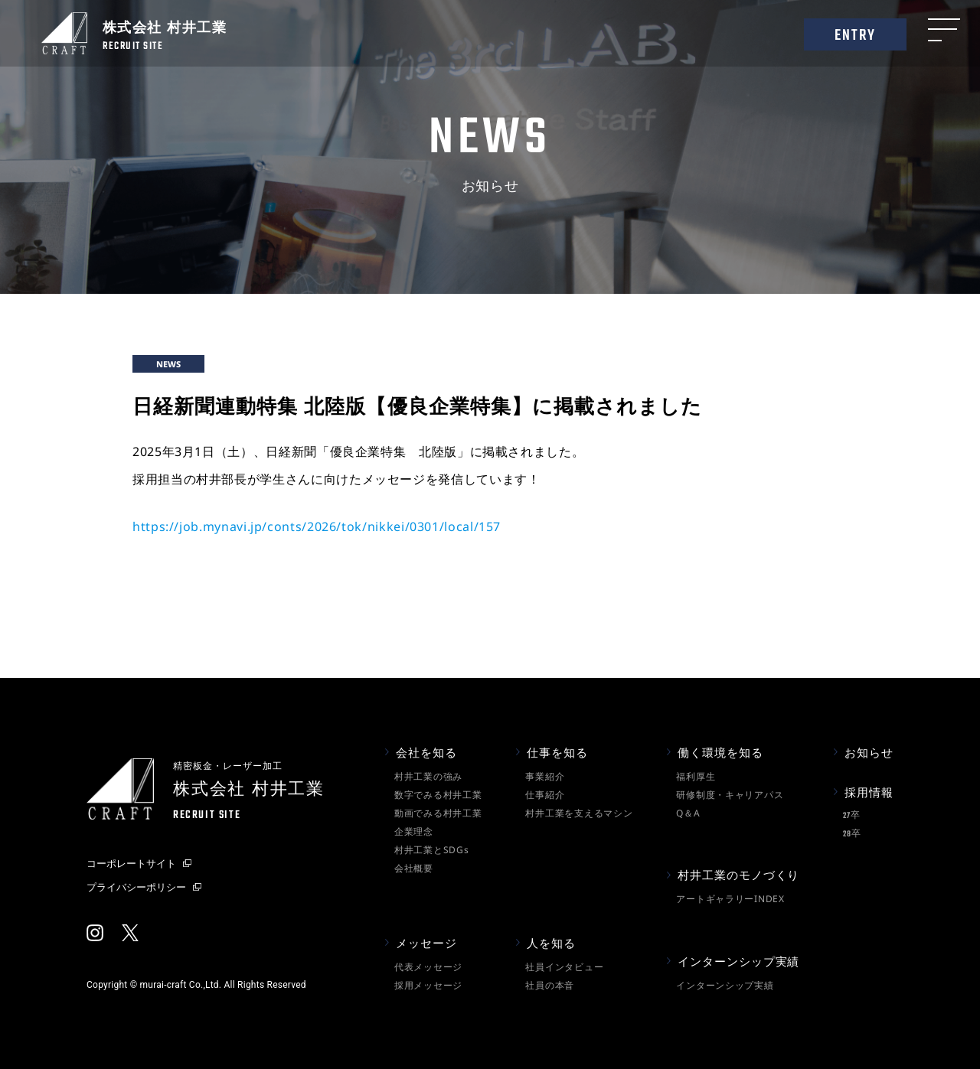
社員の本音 (549, 985)
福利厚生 (695, 776)
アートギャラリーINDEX (730, 898)
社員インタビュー (564, 966)
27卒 (851, 816)
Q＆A (688, 813)
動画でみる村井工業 (438, 813)
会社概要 (413, 868)
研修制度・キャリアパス (729, 794)
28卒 (852, 834)
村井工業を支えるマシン (578, 813)
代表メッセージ (428, 966)
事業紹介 (544, 776)
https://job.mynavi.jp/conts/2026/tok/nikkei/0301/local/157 (316, 526)
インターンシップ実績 (724, 985)
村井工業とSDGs (431, 849)
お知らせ (868, 752)
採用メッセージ (428, 985)
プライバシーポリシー (136, 887)
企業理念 (413, 831)
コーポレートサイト (131, 863)
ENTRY (856, 35)
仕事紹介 (544, 794)
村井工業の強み (428, 776)
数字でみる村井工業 (438, 794)
